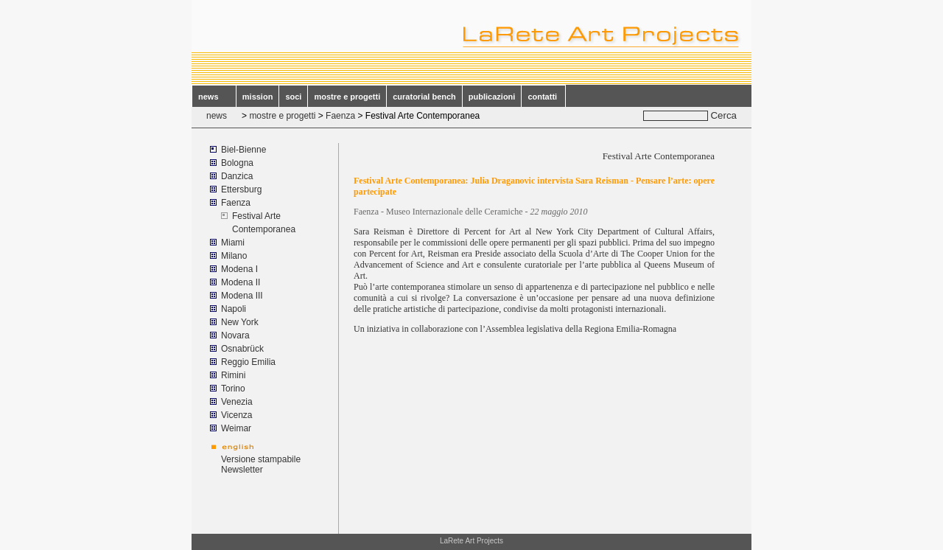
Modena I (239, 269)
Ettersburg (241, 189)
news (214, 96)
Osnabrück (242, 349)
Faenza (340, 116)
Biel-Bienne (243, 150)
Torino (233, 388)
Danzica (237, 176)
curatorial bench (424, 96)
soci (293, 96)
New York (240, 322)
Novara (235, 335)
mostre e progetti (347, 96)
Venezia (237, 402)
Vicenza (236, 415)
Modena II (240, 282)
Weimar (236, 428)
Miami (234, 242)
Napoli (233, 309)
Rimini (233, 375)
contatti (543, 96)
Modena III (242, 295)
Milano (234, 256)
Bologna (237, 163)
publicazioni (492, 96)
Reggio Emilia (248, 362)
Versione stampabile (261, 459)
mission (257, 96)
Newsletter (242, 469)
